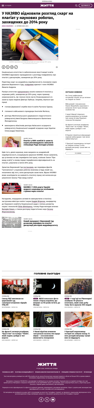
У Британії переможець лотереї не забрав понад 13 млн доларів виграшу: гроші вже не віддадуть (77, 146)
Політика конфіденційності (24, 372)
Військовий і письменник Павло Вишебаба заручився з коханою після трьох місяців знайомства (77, 107)
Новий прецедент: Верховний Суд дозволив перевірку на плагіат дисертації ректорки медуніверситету (41, 223)
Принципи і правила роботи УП (72, 372)
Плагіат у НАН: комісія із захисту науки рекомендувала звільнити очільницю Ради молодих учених (38, 142)
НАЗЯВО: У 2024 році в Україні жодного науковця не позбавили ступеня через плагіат (39, 189)
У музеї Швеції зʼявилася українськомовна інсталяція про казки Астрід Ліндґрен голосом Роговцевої (76, 117)
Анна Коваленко (7, 26)
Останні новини (73, 92)
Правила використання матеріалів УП (47, 372)
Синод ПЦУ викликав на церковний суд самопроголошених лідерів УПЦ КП (14, 301)
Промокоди (88, 372)
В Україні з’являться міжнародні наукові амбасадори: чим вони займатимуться (77, 137)
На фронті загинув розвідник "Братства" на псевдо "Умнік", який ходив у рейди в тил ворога (77, 127)
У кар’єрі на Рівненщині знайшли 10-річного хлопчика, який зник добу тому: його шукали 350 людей (78, 301)
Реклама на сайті (8, 372)
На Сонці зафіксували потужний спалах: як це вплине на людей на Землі (78, 97)
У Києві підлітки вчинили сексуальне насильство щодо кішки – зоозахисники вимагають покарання (46, 334)
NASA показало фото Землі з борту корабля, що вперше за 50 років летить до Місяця (46, 301)
